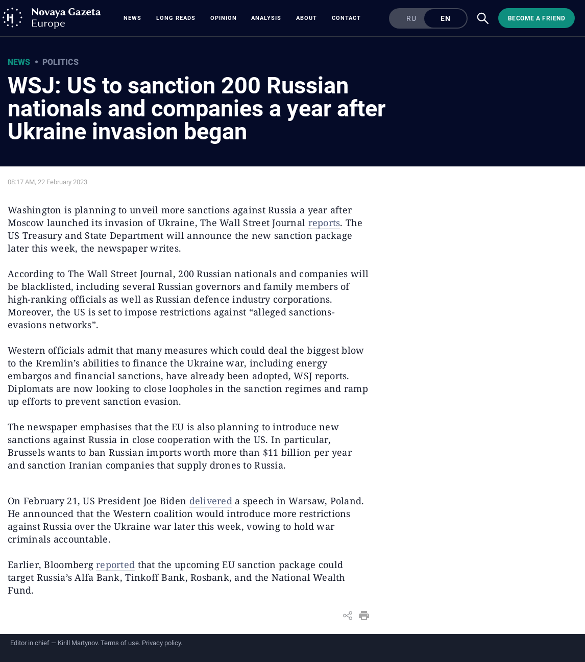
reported (115, 564)
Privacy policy (161, 643)
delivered (210, 501)
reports (324, 222)
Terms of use (120, 643)
